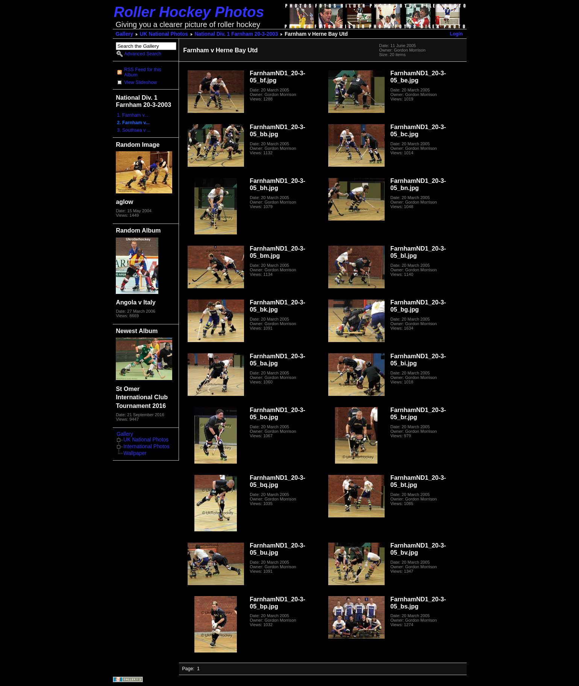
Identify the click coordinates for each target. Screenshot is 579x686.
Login (456, 34)
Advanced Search (142, 53)
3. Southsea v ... (134, 130)
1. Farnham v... (132, 115)
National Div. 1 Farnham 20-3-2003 (236, 34)
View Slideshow (140, 82)
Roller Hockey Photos (189, 12)
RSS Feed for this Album (142, 72)
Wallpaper (134, 453)
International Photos (146, 446)
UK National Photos (164, 34)
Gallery (124, 34)
